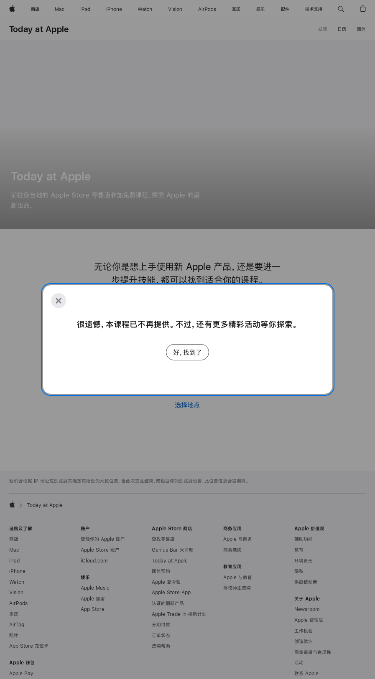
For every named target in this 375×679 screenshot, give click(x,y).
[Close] (58, 300)
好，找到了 (187, 352)
